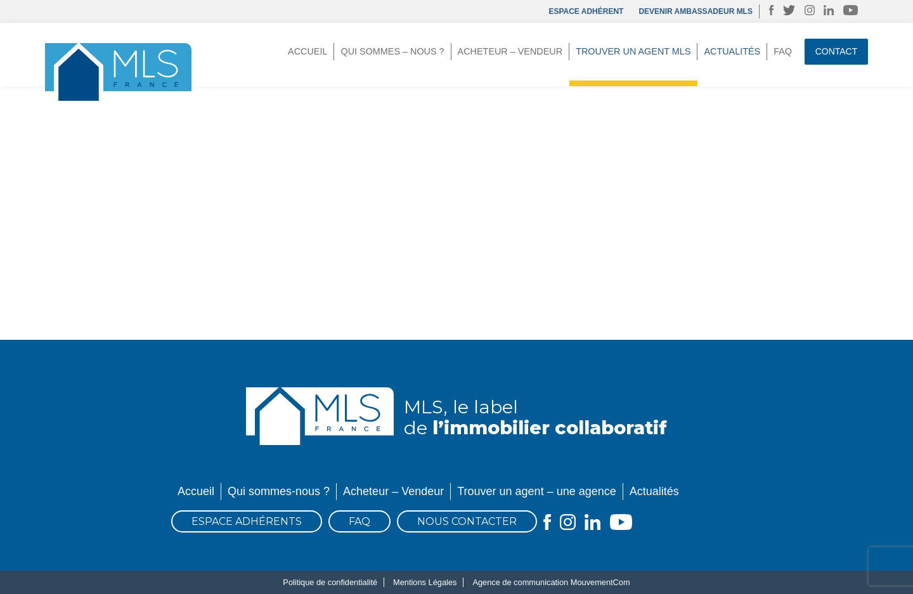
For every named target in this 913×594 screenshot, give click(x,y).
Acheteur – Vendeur (510, 51)
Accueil (307, 51)
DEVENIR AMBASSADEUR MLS (695, 11)
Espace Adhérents (246, 521)
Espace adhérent (585, 11)
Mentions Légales (424, 582)
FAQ (783, 51)
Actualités (732, 51)
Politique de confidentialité (330, 582)
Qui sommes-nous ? (279, 491)
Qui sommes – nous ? (392, 51)
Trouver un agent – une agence (536, 491)
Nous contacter (467, 521)
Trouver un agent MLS (633, 51)
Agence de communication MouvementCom (551, 582)
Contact (836, 51)
